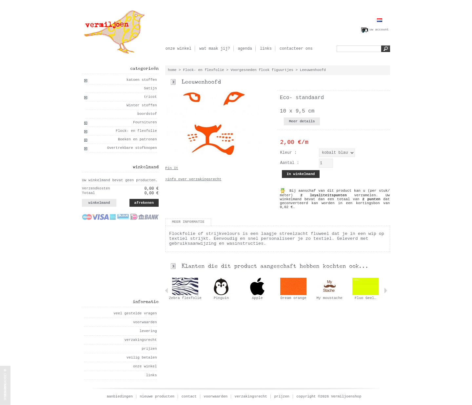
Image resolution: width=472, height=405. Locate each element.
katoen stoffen (142, 80)
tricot (150, 97)
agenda (245, 48)
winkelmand (99, 203)
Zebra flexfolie (185, 298)
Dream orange (293, 298)
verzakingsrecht (140, 340)
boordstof (147, 114)
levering (148, 331)
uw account (379, 29)
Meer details (302, 121)
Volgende (385, 290)
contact (189, 396)
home (172, 70)
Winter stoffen (142, 105)
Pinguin (221, 298)
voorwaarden (145, 322)
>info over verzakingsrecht (193, 179)
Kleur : (288, 152)
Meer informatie (188, 222)
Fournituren (145, 122)
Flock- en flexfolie (136, 131)
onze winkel (178, 48)
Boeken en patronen (137, 139)
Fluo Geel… (365, 298)
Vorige (166, 290)
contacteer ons (296, 48)
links (266, 48)
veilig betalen (142, 358)
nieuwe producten (157, 396)
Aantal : (289, 163)
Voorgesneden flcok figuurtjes (261, 70)
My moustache (329, 298)
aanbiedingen (120, 396)
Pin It (171, 168)
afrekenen (144, 203)
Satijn (150, 88)
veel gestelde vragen (135, 313)
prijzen (149, 349)
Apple (257, 298)
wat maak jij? (214, 48)
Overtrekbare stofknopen (132, 148)
